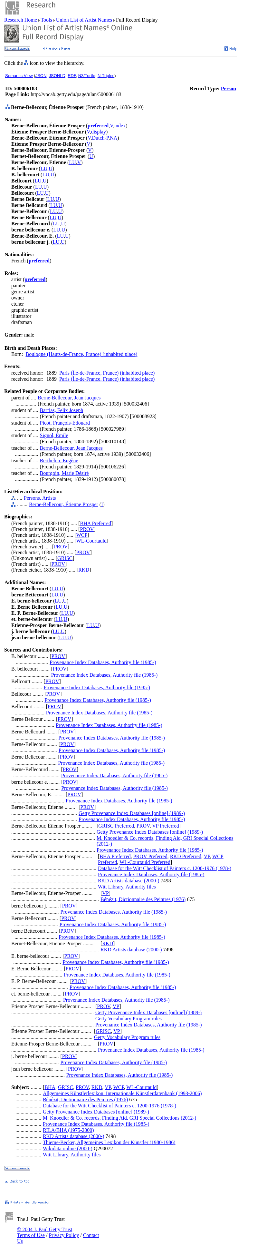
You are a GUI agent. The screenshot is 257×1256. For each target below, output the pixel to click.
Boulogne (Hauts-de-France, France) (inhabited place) (81, 354)
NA (113, 138)
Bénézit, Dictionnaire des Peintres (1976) (143, 899)
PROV (87, 529)
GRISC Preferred (116, 826)
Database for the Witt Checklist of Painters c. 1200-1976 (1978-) (164, 868)
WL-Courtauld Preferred (144, 862)
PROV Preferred (150, 856)
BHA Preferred (95, 523)
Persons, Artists (40, 498)
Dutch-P (100, 138)
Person (228, 88)
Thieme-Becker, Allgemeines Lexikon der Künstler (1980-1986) (109, 1142)
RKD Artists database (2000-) (128, 880)
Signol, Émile (54, 435)
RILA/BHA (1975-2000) (68, 1130)
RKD (83, 570)
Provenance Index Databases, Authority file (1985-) (103, 662)
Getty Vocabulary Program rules (128, 1018)
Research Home (21, 20)
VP (207, 856)
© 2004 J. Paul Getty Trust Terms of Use (44, 1232)
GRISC (64, 558)
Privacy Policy (64, 1235)
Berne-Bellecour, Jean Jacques (69, 397)
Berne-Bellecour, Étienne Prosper (63, 504)
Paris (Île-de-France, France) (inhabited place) (107, 373)
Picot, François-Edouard (65, 423)
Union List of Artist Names (84, 20)
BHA (49, 1087)
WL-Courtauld (91, 541)
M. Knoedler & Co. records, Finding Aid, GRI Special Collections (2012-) (119, 1118)
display (98, 131)
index (120, 125)
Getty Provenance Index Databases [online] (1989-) (132, 813)
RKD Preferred (185, 856)
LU (72, 162)
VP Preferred (165, 826)
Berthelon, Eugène (59, 460)
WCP (82, 535)
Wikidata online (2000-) (67, 1148)
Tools (46, 20)
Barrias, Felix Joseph (61, 410)
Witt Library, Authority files (127, 886)
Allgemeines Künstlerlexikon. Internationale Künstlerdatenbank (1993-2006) (122, 1093)
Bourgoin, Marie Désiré (64, 473)
